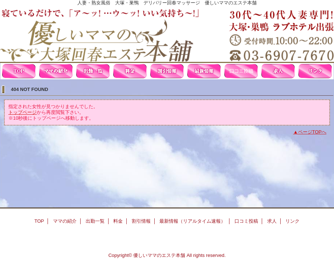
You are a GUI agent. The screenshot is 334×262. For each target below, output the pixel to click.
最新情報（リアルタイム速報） (204, 71)
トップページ (22, 112)
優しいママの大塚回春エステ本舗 (167, 33)
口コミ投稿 (241, 71)
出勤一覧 (92, 71)
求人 (278, 71)
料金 (129, 71)
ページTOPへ (312, 132)
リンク (315, 71)
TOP (18, 71)
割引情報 (167, 71)
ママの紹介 (55, 71)
